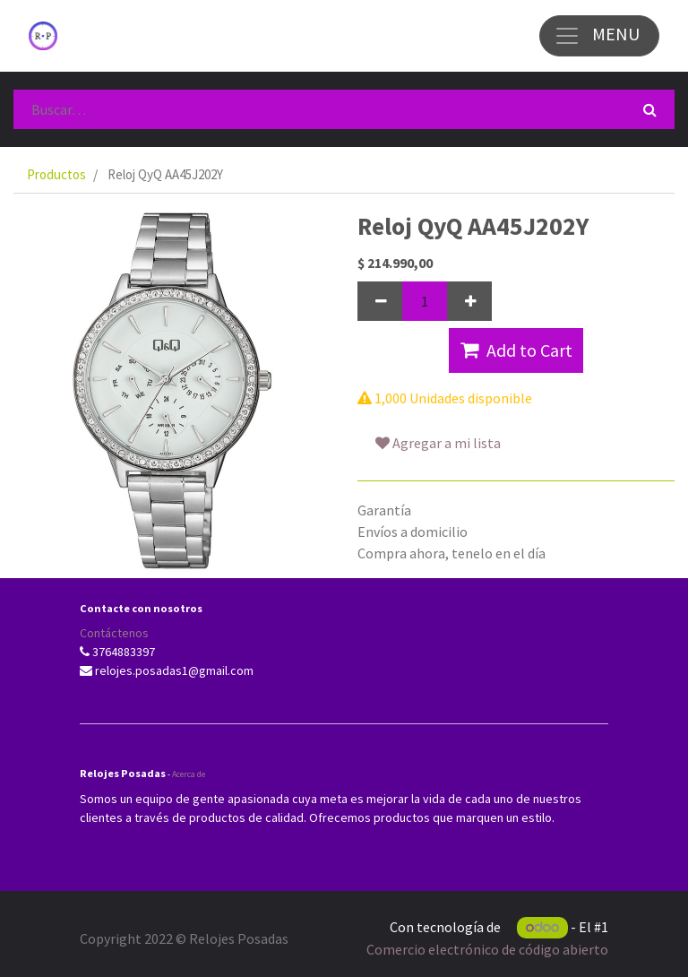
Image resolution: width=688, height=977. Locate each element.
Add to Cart (516, 350)
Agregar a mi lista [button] (438, 443)
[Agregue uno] (469, 301)
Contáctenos (114, 633)
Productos (56, 174)
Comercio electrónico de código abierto (487, 949)
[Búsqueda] (650, 109)
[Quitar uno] (379, 301)
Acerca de (188, 774)
